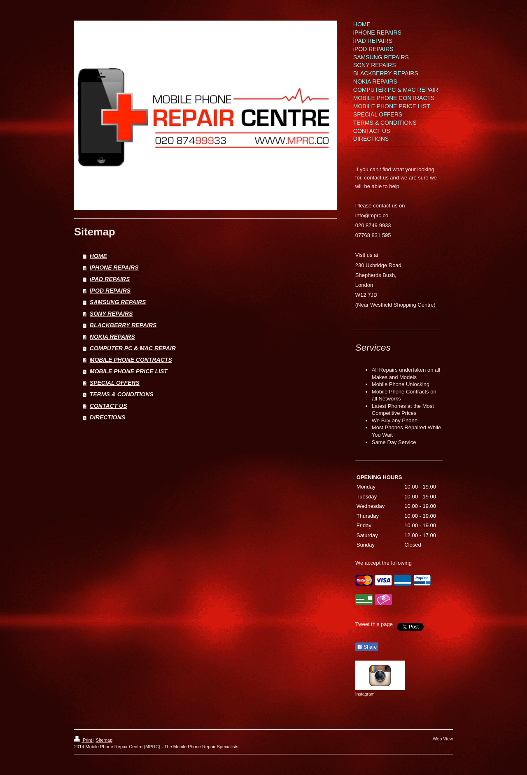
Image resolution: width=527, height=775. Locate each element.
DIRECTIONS (107, 417)
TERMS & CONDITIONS (122, 394)
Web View (443, 738)
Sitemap (104, 740)
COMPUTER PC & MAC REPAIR (133, 348)
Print (83, 740)
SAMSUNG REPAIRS (118, 302)
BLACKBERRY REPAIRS (123, 325)
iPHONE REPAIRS (114, 267)
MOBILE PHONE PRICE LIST (129, 371)
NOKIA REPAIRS (112, 336)
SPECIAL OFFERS (115, 382)
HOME (98, 256)
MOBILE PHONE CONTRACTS (131, 359)
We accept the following (383, 563)
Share (367, 647)
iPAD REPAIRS (110, 279)
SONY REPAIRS (111, 313)
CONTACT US (108, 406)
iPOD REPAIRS (110, 290)
